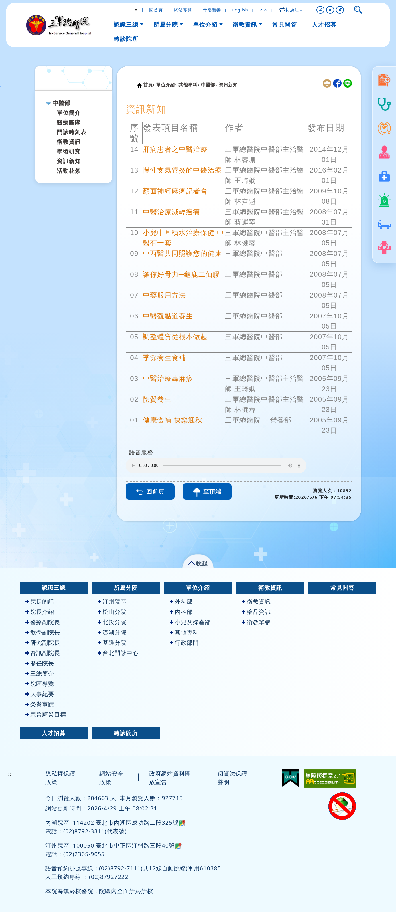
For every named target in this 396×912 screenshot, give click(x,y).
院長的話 (39, 601)
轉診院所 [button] (126, 39)
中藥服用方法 (164, 295)
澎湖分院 (112, 632)
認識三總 (54, 587)
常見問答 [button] (284, 24)
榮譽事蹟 (39, 704)
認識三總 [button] (126, 24)
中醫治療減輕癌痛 (171, 212)
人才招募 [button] (324, 24)
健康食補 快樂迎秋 (172, 420)
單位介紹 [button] (205, 24)
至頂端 (207, 492)
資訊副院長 (42, 653)
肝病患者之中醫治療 (175, 149)
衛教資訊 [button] (245, 24)
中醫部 (61, 103)
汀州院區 (112, 601)
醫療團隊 (69, 122)
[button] (320, 10)
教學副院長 (42, 632)
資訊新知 (69, 161)
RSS (263, 10)
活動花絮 (69, 171)
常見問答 (342, 587)
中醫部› (209, 85)
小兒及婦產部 (190, 622)
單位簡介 (69, 112)
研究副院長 (42, 642)
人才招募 (54, 733)
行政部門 (184, 642)
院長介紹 (39, 612)
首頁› (149, 85)
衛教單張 (256, 622)
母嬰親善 (212, 10)
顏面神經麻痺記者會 (175, 191)
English (240, 10)
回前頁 (150, 491)
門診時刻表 (72, 132)
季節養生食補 (164, 357)
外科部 (181, 601)
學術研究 (69, 151)
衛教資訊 (69, 141)
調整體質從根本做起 (175, 337)
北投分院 (112, 622)
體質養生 (157, 399)
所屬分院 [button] (165, 24)
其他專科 (184, 632)
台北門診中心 (118, 653)
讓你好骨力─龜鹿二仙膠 (181, 274)
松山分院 (112, 612)
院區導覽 (39, 683)
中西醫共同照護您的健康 (182, 253)
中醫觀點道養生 (168, 316)
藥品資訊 (256, 612)
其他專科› (189, 85)
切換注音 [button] (292, 9)
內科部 (181, 612)
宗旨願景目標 (45, 714)
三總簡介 (39, 673)
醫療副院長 (42, 622)
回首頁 (156, 10)
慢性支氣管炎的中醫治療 (182, 170)
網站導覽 (183, 10)
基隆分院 (112, 642)
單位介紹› (166, 85)
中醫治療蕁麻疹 (168, 378)
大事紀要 (39, 694)
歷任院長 (39, 663)
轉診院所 (126, 733)
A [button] (330, 10)
